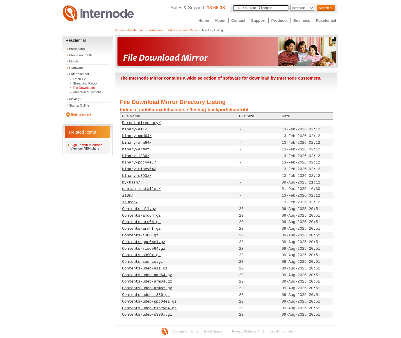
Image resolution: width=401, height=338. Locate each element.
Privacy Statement (245, 331)
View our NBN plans (85, 148)
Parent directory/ (141, 123)
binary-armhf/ (137, 149)
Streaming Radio (85, 83)
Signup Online (79, 105)
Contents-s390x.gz (141, 255)
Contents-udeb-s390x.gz (147, 314)
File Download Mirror (183, 30)
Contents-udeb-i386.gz (146, 295)
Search (324, 8)
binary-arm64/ (137, 143)
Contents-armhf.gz (141, 228)
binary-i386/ (135, 156)
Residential (326, 20)
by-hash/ (131, 182)
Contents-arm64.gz (141, 222)
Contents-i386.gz (140, 235)
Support (258, 20)
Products (279, 20)
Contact (238, 20)
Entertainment (79, 74)
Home (203, 20)
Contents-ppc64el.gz (143, 242)
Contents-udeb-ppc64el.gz (149, 301)
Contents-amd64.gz (141, 215)
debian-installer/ (141, 189)
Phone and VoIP (80, 55)
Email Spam (213, 331)
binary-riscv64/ (139, 169)
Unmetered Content (87, 92)
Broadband (77, 49)
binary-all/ (134, 129)
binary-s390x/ (137, 176)
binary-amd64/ (137, 136)
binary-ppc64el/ (139, 162)
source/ (130, 202)
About (220, 20)
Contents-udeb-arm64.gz (147, 281)
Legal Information (282, 331)
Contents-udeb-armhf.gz (147, 288)
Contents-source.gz (142, 262)
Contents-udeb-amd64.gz (147, 275)
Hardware (76, 67)
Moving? (75, 99)
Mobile (74, 61)
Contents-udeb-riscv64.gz (149, 308)
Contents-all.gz (139, 209)
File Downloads (84, 87)
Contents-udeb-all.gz (144, 268)
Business (301, 20)
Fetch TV (79, 79)
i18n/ (127, 195)
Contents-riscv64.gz (143, 249)
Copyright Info (182, 331)
